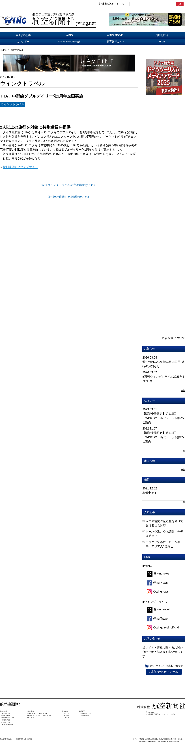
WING (69, 35)
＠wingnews (158, 591)
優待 (147, 479)
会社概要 (82, 711)
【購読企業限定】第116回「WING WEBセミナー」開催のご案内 (163, 418)
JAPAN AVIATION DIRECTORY (37, 713)
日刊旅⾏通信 (5, 720)
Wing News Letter (7, 724)
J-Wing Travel (5, 722)
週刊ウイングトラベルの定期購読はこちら (69, 184)
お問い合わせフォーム (163, 671)
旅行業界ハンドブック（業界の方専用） (40, 715)
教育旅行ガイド (115, 41)
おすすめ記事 (23, 35)
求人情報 (149, 460)
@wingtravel (158, 609)
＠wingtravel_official (163, 627)
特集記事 (65, 711)
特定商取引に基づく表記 (24, 739)
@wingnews (158, 573)
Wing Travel (157, 618)
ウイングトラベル (12, 104)
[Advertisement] (159, 160)
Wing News (157, 582)
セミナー (149, 400)
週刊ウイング (5, 713)
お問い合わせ (84, 715)
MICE (162, 41)
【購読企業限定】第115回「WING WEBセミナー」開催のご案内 (163, 437)
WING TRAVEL (115, 35)
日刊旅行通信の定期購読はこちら (69, 196)
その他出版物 (29, 711)
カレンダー (23, 41)
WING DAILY (5, 715)
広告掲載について (173, 338)
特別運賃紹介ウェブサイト (20, 166)
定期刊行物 (162, 35)
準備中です (149, 492)
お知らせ (149, 348)
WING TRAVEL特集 (69, 41)
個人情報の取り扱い (6, 739)
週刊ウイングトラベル (8, 718)
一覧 (183, 390)
